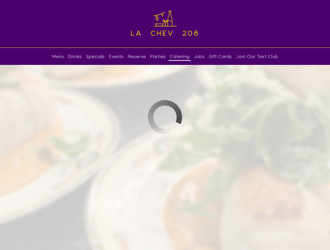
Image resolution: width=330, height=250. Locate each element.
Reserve (137, 56)
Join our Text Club (257, 56)
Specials (95, 56)
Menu (58, 56)
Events (116, 56)
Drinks (75, 56)
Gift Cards (220, 56)
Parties (158, 56)
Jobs (199, 56)
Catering (179, 56)
